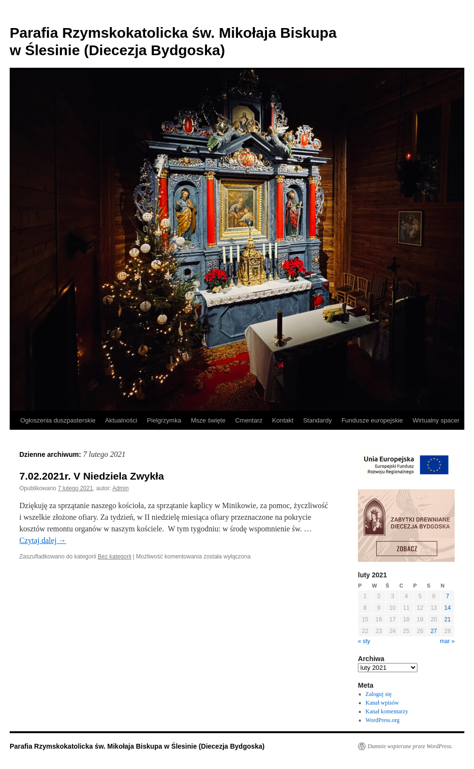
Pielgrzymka (164, 420)
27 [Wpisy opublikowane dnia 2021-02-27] (433, 631)
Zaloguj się (379, 694)
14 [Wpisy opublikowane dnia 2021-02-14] (447, 607)
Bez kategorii (114, 556)
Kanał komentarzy (387, 711)
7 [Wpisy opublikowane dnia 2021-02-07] (447, 596)
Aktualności (121, 420)
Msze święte (208, 420)
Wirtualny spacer (436, 420)
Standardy (317, 420)
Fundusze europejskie (372, 420)
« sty (364, 641)
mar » (447, 641)
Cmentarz (248, 420)
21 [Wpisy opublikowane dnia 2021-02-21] (447, 619)
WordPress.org (383, 720)
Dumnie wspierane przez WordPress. (410, 746)
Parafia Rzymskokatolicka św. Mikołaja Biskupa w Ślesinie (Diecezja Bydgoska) (137, 746)
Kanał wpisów (382, 702)
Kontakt (283, 420)
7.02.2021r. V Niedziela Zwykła (91, 476)
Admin (120, 488)
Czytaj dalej (42, 540)
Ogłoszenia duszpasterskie (57, 420)
